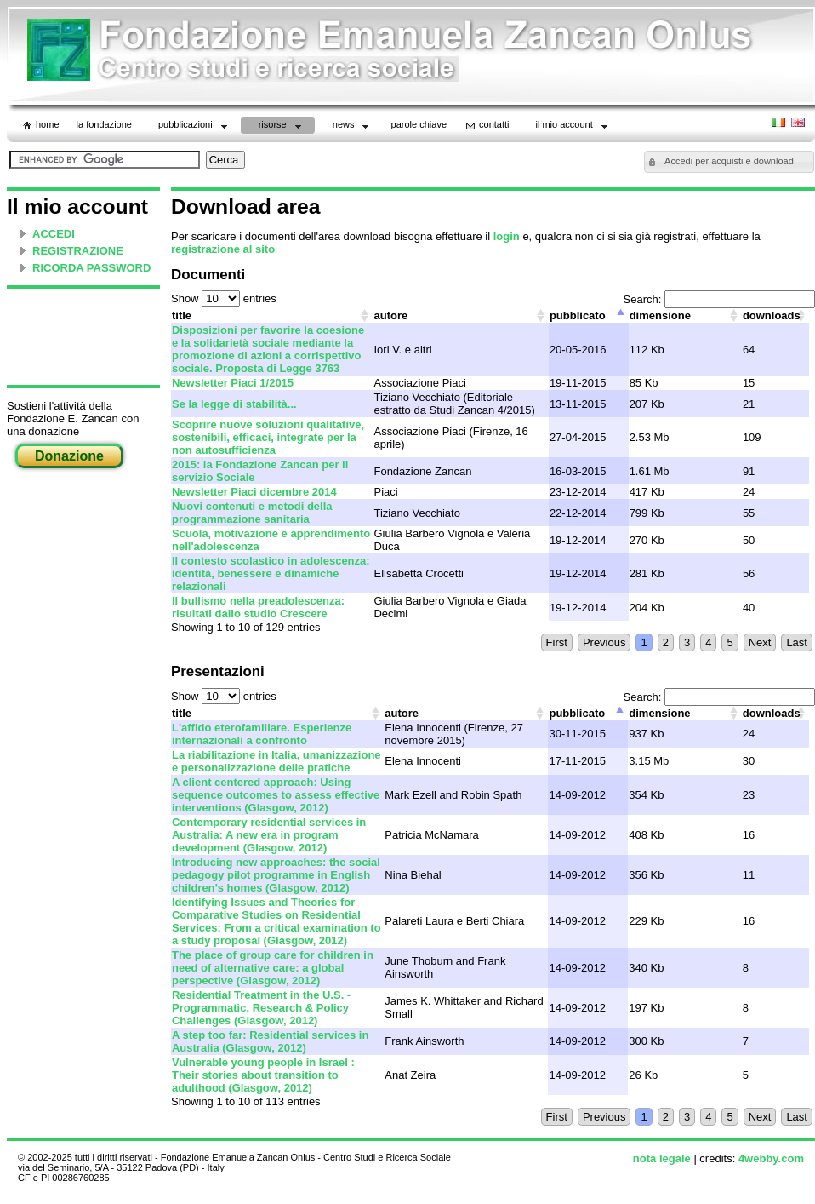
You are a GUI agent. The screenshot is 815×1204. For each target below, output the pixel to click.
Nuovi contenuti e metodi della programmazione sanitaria (252, 512)
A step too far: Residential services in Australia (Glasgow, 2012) (270, 1041)
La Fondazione (104, 124)
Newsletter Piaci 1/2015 (233, 382)
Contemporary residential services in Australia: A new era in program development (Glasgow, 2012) (269, 835)
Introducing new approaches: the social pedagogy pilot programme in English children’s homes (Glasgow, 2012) (276, 875)
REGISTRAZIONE (77, 250)
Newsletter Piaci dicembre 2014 (254, 491)
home (40, 125)
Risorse (282, 126)
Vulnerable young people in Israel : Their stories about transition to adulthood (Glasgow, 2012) (263, 1075)
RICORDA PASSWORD (91, 267)
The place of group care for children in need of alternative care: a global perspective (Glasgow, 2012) (272, 968)
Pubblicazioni (194, 126)
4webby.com (771, 1158)
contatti (486, 125)
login (506, 236)
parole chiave (419, 124)
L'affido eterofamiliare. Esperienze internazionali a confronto (261, 734)
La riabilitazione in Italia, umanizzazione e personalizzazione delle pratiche (276, 761)
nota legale (662, 1158)
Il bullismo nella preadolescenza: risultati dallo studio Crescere (258, 607)
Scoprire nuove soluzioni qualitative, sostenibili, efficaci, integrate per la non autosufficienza (268, 437)
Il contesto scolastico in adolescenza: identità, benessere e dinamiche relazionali (271, 573)
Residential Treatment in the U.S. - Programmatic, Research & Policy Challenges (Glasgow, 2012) (261, 1008)
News (353, 126)
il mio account (572, 126)
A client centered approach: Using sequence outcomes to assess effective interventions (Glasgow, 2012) (275, 795)
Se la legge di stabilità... (234, 404)
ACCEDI (53, 233)
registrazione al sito (223, 249)
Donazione (69, 456)
